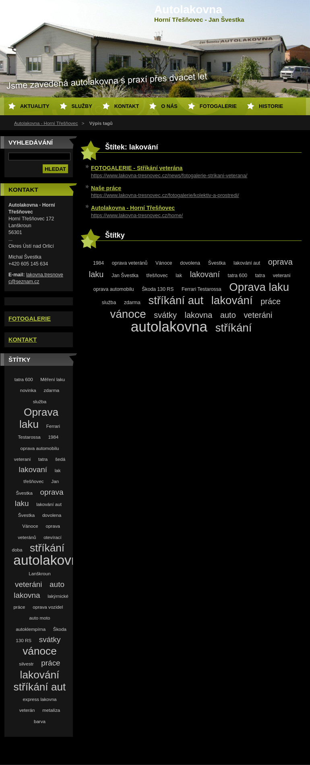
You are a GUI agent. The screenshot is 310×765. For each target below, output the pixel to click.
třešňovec (33, 481)
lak (58, 470)
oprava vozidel (48, 607)
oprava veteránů (130, 263)
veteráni (28, 584)
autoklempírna (30, 629)
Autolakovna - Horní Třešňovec (46, 123)
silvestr (26, 663)
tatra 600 (23, 379)
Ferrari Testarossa (201, 289)
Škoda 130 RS (158, 289)
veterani (22, 459)
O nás (169, 106)
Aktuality (35, 106)
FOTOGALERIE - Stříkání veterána (136, 168)
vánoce (40, 651)
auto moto (39, 617)
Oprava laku (259, 287)
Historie (271, 106)
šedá (60, 459)
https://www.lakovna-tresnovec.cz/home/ (137, 215)
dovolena (51, 515)
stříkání (47, 548)
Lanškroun (39, 573)
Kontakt (126, 106)
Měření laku (52, 379)
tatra (43, 459)
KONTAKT (22, 339)
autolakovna (49, 560)
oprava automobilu (40, 448)
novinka (28, 390)
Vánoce (30, 526)
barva (39, 721)
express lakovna (39, 699)
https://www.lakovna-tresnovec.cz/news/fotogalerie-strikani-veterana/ (169, 175)
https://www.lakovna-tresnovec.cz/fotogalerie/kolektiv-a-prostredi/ (165, 195)
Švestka (26, 515)
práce (50, 663)
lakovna (27, 595)
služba (40, 401)
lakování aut (49, 504)
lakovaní (33, 469)
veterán (27, 710)
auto (57, 584)
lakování (40, 675)
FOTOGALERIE (29, 318)
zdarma (51, 390)
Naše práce (106, 188)
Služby (82, 106)
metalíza (51, 710)
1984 (53, 437)
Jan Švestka (125, 275)
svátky (50, 639)
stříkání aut (40, 687)
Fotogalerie (218, 106)
